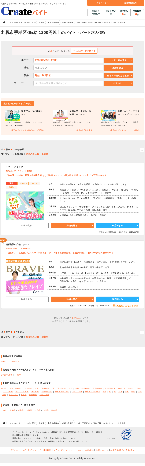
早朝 (104, 392)
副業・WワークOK (126, 388)
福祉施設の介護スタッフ (17, 244)
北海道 (4, 410)
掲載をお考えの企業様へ (122, 450)
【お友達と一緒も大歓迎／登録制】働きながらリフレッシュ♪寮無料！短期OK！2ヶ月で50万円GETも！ (56, 175)
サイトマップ (34, 450)
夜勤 (4, 395)
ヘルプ (80, 450)
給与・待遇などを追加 (118, 75)
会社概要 (89, 450)
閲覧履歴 (137, 13)
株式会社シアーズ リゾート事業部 (19, 171)
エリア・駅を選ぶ (118, 60)
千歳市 (18, 375)
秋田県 (37, 410)
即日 (70, 388)
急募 (77, 388)
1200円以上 (14, 361)
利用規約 (47, 450)
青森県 (12, 410)
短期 (36, 388)
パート (24, 395)
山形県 (46, 410)
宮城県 (29, 410)
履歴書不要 (97, 388)
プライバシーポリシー (64, 450)
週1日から (45, 388)
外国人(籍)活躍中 (62, 392)
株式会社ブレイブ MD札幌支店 (18, 248)
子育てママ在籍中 (92, 392)
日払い (139, 388)
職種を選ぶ (117, 68)
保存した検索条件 (96, 12)
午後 (140, 392)
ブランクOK (77, 392)
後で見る (123, 13)
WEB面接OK (110, 388)
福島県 (54, 410)
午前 (133, 392)
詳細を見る (72, 225)
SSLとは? (111, 438)
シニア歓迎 (8, 392)
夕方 (120, 392)
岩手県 (21, 410)
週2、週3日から (59, 388)
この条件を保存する (84, 50)
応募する (117, 225)
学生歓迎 (35, 392)
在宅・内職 (44, 395)
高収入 (4, 388)
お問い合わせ (102, 450)
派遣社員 (33, 395)
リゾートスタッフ (14, 167)
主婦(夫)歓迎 (46, 392)
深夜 (127, 392)
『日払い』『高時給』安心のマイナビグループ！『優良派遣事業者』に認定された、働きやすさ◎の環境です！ (59, 253)
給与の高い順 (32, 154)
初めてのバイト (22, 392)
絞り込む (118, 83)
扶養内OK (86, 388)
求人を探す (111, 11)
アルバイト (13, 395)
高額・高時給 (15, 388)
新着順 (45, 154)
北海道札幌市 (6, 375)
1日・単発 (27, 388)
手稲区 (4, 361)
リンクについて (18, 450)
